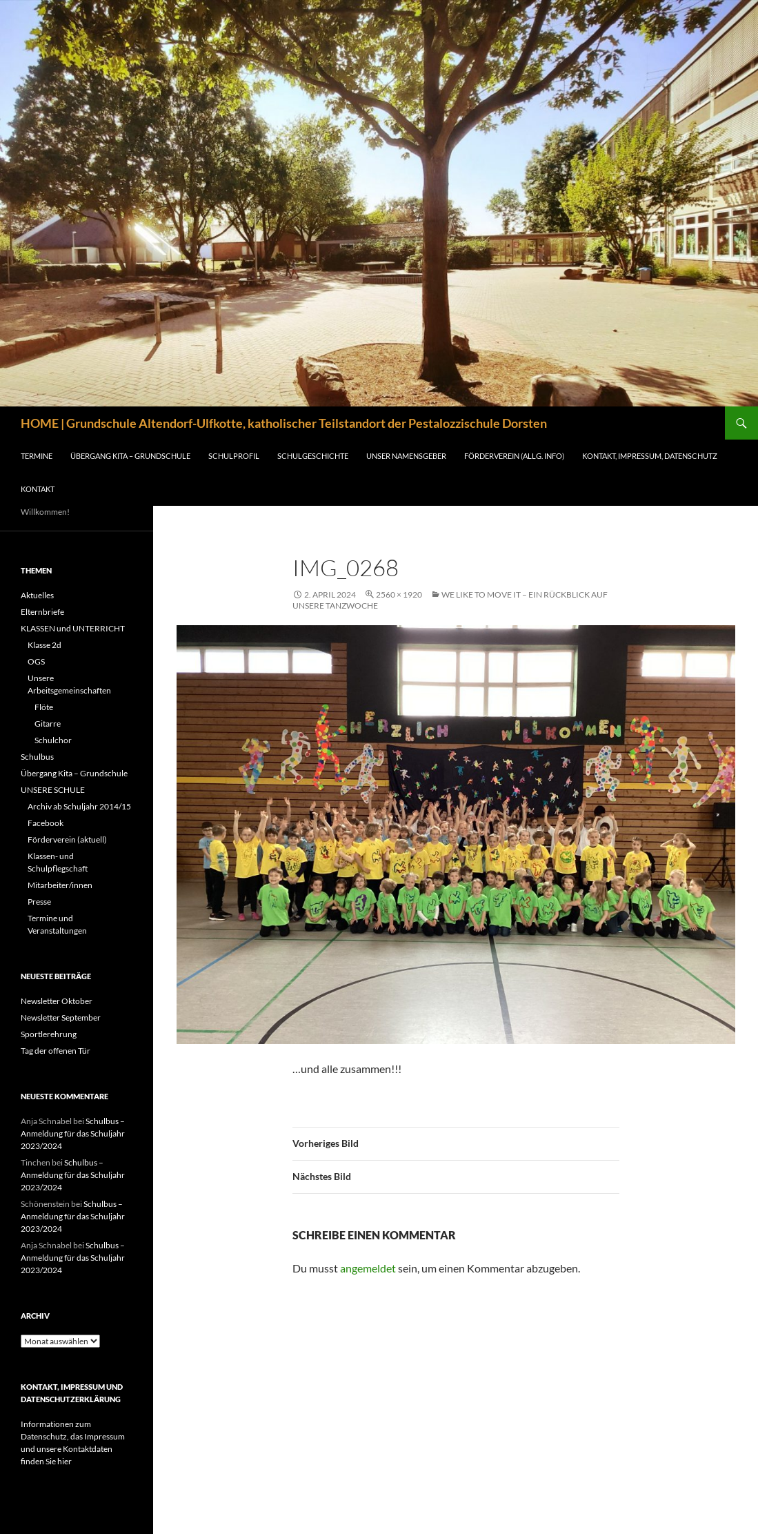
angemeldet (368, 1268)
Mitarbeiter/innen (60, 885)
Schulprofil (233, 455)
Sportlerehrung (49, 1034)
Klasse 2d (44, 645)
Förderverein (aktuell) (67, 839)
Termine (36, 455)
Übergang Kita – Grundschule (130, 455)
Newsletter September (61, 1017)
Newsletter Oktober (56, 1001)
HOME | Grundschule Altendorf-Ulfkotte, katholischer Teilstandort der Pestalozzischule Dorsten (284, 423)
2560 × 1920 (399, 594)
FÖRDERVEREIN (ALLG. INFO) (514, 455)
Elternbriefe (42, 612)
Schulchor (53, 740)
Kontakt (37, 488)
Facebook (45, 823)
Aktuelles (37, 595)
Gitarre (47, 723)
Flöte (43, 707)
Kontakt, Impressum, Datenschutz (649, 455)
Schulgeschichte (312, 455)
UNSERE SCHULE (53, 790)
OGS (36, 661)
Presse (39, 901)
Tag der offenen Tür (55, 1050)
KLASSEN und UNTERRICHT (73, 628)
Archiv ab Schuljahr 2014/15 (79, 806)
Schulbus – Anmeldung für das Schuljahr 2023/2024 (73, 1133)
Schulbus (37, 756)
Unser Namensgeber (406, 455)
